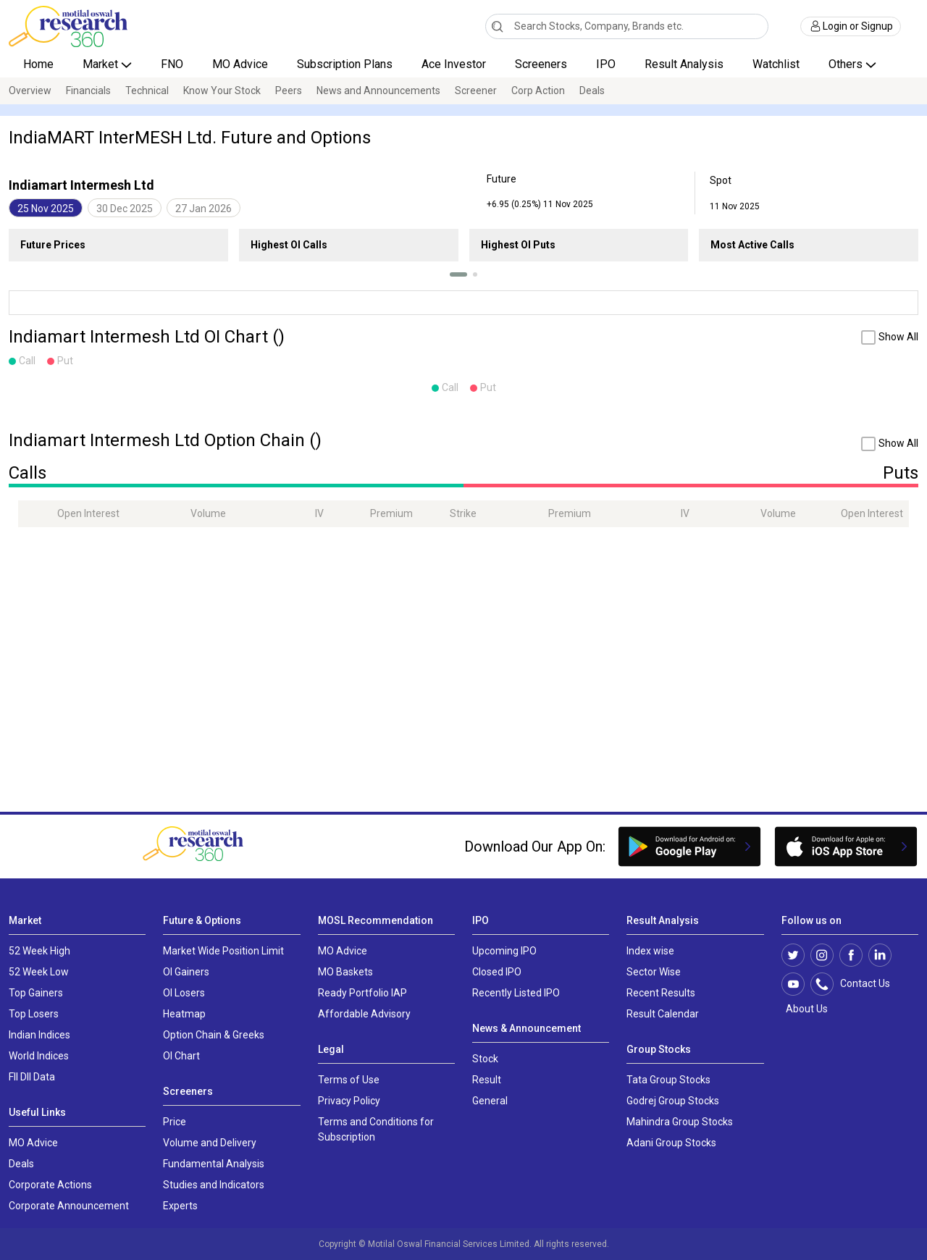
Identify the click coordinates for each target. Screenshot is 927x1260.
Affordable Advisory (364, 1014)
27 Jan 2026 (203, 208)
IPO (606, 64)
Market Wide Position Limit (223, 951)
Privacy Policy (349, 1100)
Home (38, 64)
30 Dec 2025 (124, 208)
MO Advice (240, 64)
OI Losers (184, 993)
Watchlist (776, 64)
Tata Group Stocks (668, 1079)
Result (486, 1079)
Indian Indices (39, 1035)
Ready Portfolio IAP (362, 993)
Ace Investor (453, 64)
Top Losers (34, 1014)
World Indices (39, 1056)
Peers (288, 90)
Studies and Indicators (213, 1184)
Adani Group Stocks (671, 1142)
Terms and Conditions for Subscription (376, 1129)
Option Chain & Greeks (213, 1035)
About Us (804, 1009)
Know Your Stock (222, 90)
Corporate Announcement (69, 1205)
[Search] (497, 26)
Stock (485, 1058)
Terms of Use (348, 1079)
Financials (88, 90)
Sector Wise (653, 972)
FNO (172, 64)
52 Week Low (39, 972)
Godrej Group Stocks (672, 1100)
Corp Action (538, 90)
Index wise (650, 951)
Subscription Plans (345, 64)
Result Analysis (684, 64)
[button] (458, 274)
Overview (30, 90)
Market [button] (102, 64)
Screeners (541, 64)
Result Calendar (662, 1014)
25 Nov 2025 (45, 208)
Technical (147, 90)
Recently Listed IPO (516, 993)
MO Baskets (345, 972)
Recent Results (660, 993)
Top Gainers (36, 993)
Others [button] (847, 64)
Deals (592, 90)
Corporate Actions (50, 1184)
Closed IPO (496, 972)
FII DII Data (32, 1077)
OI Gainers (186, 972)
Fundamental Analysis (213, 1163)
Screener (476, 90)
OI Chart (181, 1056)
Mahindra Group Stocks (679, 1121)
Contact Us (857, 984)
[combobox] (627, 26)
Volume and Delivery (209, 1142)
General (490, 1100)
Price (174, 1121)
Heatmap (184, 1014)
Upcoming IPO (504, 951)
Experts (180, 1205)
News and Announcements (378, 90)
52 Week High (39, 951)
